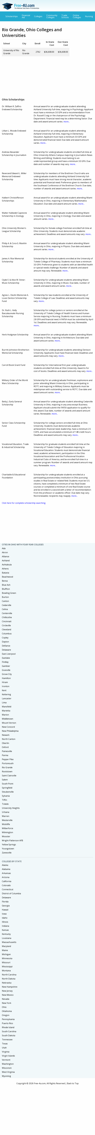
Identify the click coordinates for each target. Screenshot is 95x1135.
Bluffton (6, 589)
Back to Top (73, 1083)
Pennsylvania (8, 1019)
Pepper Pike (7, 759)
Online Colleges (77, 16)
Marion (5, 714)
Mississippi (7, 966)
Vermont (6, 1059)
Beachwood (7, 576)
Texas (5, 1043)
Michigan (6, 954)
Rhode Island (8, 1027)
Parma (5, 755)
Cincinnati (6, 621)
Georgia (6, 905)
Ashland (6, 560)
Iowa (4, 913)
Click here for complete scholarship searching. (24, 503)
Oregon (5, 1015)
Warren (5, 816)
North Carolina (9, 974)
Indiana (5, 926)
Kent (4, 690)
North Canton (8, 739)
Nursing (89, 16)
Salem (5, 779)
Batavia (5, 572)
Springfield (7, 787)
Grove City (7, 674)
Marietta (6, 710)
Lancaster (6, 698)
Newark (5, 735)
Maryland (6, 946)
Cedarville (6, 605)
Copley (5, 637)
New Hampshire (9, 986)
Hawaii (5, 909)
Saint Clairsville (9, 775)
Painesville (7, 751)
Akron (5, 552)
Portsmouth (7, 763)
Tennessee (7, 1039)
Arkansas (6, 873)
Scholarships (11, 16)
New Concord (8, 726)
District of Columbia (11, 893)
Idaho (4, 917)
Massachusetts (9, 942)
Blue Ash (6, 584)
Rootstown (7, 771)
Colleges (38, 16)
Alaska (5, 865)
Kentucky (6, 934)
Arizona (5, 877)
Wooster (6, 836)
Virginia (5, 1051)
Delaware (6, 649)
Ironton (5, 686)
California (6, 881)
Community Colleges (51, 16)
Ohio (4, 1007)
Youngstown (8, 848)
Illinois (5, 921)
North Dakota (8, 978)
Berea (5, 580)
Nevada (5, 999)
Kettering (6, 694)
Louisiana (6, 938)
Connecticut (7, 889)
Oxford (5, 747)
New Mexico (7, 995)
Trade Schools (65, 16)
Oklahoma (7, 1011)
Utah (4, 1047)
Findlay (5, 662)
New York (6, 1003)
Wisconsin (7, 1068)
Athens (5, 568)
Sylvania (6, 795)
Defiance (6, 645)
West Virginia (8, 1072)
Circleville (6, 625)
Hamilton (6, 678)
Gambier (6, 666)
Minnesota (7, 958)
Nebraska (6, 982)
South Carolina (9, 1031)
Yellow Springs (9, 844)
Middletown (7, 718)
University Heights (11, 808)
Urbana (5, 812)
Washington (8, 1063)
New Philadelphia (10, 731)
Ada (3, 548)
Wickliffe (6, 824)
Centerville (7, 613)
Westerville (7, 820)
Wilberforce (7, 828)
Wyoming (6, 1076)
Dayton (5, 641)
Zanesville (6, 852)
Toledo (5, 804)
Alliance (5, 556)
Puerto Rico (7, 1023)
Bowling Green (9, 593)
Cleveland (6, 629)
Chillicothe (7, 617)
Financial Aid (26, 16)
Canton (5, 601)
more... (66, 121)
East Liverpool (9, 653)
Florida (5, 901)
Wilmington (7, 832)
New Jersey (7, 990)
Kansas (5, 930)
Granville (6, 670)
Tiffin (4, 800)
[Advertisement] (42, 76)
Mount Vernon (9, 722)
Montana (6, 970)
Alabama (6, 869)
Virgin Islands (8, 1055)
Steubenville (8, 791)
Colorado (6, 885)
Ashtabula (7, 564)
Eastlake (6, 658)
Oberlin (5, 743)
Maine (5, 950)
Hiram (5, 682)
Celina (5, 609)
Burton (5, 597)
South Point (7, 783)
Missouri (6, 962)
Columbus (7, 633)
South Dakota (8, 1035)
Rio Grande (7, 767)
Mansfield (6, 706)
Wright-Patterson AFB (12, 840)
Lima (4, 702)
